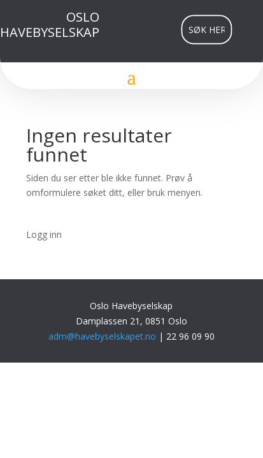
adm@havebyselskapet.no (103, 336)
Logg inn (44, 234)
